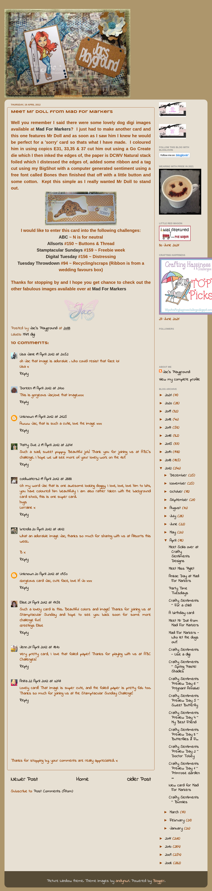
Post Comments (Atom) (53, 791)
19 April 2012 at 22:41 (56, 445)
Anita (23, 681)
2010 (169, 847)
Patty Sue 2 (30, 445)
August (176, 508)
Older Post (139, 780)
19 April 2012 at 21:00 (48, 388)
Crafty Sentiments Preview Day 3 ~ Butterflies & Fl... (184, 734)
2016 (169, 436)
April (174, 541)
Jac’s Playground (176, 372)
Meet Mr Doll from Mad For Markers (184, 623)
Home (82, 780)
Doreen (26, 388)
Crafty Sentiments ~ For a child (184, 603)
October (177, 492)
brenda (25, 529)
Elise (23, 603)
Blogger (158, 881)
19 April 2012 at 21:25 (51, 417)
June (174, 524)
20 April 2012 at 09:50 (51, 574)
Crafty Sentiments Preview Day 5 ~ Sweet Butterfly (184, 700)
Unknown (27, 417)
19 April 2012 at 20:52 (52, 354)
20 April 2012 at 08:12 (48, 529)
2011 (168, 839)
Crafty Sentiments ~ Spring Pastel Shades (184, 666)
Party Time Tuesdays (178, 591)
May (173, 532)
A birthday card (181, 613)
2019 (168, 411)
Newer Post (24, 780)
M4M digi (29, 335)
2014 (169, 452)
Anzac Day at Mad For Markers (184, 578)
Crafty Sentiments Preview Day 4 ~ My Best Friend (184, 717)
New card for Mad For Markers (184, 788)
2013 (168, 460)
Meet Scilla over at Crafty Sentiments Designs (183, 554)
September (179, 500)
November (178, 484)
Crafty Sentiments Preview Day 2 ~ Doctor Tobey (184, 751)
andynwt (122, 881)
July (173, 516)
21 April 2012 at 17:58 (44, 603)
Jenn (23, 647)
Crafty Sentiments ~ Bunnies (184, 800)
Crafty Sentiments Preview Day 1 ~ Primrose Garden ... (184, 771)
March (175, 812)
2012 (169, 468)
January (177, 828)
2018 (169, 420)
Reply (24, 374)
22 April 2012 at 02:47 (44, 681)
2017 (168, 428)
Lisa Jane (27, 354)
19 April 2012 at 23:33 (56, 479)
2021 (169, 395)
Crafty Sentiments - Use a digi (184, 652)
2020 (169, 403)
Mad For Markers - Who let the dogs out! (184, 637)
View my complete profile (179, 379)
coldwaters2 (29, 479)
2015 (169, 444)
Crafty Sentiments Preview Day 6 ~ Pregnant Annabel (184, 683)
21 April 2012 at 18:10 (43, 647)
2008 (169, 863)
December (179, 475)
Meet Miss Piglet (181, 569)
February (178, 820)
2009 (169, 855)
